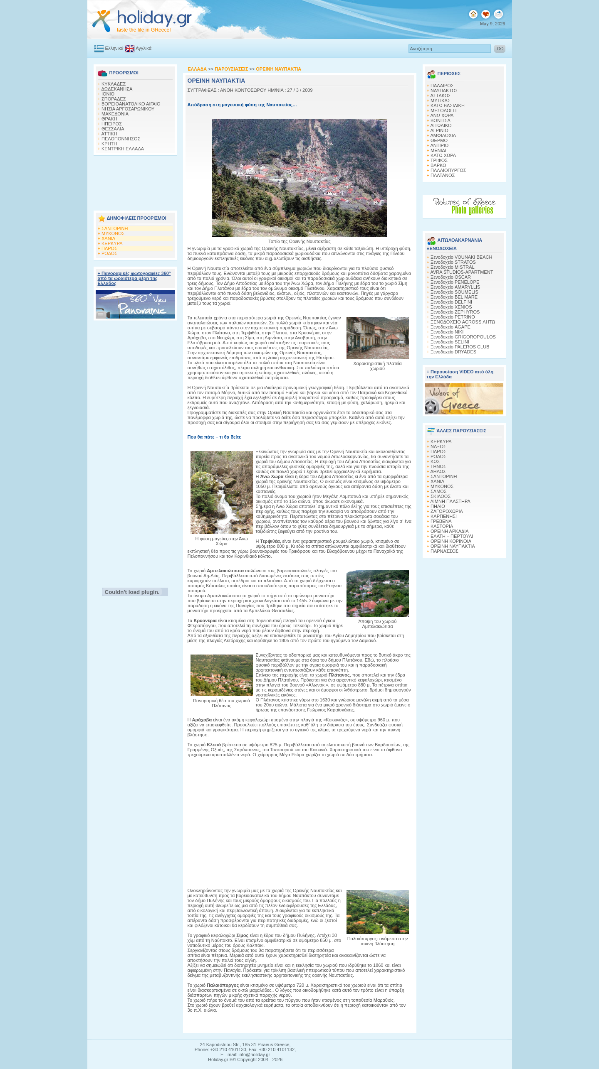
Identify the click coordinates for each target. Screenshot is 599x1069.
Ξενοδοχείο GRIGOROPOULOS (463, 336)
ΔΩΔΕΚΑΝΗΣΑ (116, 88)
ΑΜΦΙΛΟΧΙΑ (443, 135)
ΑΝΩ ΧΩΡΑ (441, 115)
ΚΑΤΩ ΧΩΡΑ (443, 155)
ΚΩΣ (435, 461)
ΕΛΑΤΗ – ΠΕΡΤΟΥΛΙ (452, 536)
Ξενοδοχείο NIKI (447, 331)
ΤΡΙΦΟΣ (439, 160)
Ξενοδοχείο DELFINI (451, 301)
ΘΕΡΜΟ (439, 140)
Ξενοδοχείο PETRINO (453, 316)
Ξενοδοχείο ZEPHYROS (455, 311)
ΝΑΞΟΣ (438, 446)
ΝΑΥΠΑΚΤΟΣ (444, 90)
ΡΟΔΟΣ (109, 253)
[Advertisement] (135, 180)
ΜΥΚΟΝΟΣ (112, 233)
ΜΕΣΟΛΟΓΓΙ (444, 110)
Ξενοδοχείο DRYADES (453, 351)
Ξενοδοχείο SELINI (450, 341)
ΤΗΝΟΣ (438, 466)
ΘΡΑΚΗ (109, 118)
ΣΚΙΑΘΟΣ (440, 496)
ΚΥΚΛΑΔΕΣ (113, 83)
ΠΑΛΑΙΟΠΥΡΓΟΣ (448, 170)
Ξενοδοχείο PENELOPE (455, 282)
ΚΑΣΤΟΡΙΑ (442, 526)
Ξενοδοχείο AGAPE (450, 326)
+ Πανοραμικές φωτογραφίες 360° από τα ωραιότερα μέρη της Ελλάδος (134, 278)
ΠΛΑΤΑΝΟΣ (443, 175)
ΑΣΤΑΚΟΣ (440, 95)
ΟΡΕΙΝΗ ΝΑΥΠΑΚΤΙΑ (453, 546)
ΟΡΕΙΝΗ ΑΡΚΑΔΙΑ (450, 531)
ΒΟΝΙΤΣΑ (440, 120)
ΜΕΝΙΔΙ (438, 150)
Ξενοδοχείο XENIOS (451, 306)
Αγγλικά (138, 48)
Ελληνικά (109, 48)
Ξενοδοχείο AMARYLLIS (455, 286)
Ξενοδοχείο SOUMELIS (454, 291)
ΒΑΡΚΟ (438, 165)
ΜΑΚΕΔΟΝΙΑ (115, 113)
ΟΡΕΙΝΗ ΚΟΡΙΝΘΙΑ (451, 541)
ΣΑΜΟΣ (439, 491)
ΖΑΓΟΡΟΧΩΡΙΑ (447, 511)
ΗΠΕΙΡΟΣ (111, 123)
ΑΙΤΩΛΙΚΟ (440, 125)
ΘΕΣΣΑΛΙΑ (112, 128)
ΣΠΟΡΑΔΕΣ (113, 98)
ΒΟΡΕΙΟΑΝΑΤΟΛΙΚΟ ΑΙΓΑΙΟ (130, 103)
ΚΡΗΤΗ (109, 143)
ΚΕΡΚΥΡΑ (112, 243)
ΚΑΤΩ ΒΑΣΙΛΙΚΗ (448, 105)
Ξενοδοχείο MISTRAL (453, 267)
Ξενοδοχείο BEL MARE (454, 296)
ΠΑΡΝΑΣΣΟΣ (444, 551)
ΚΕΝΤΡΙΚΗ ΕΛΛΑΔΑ (122, 148)
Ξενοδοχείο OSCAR (451, 277)
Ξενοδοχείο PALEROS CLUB (460, 346)
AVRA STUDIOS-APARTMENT (461, 272)
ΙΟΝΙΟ (107, 93)
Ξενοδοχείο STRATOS (453, 262)
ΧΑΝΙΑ (108, 238)
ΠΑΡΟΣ (109, 248)
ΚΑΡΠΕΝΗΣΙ (444, 516)
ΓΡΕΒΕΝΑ (441, 521)
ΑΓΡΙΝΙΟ (439, 130)
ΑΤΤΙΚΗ (109, 133)
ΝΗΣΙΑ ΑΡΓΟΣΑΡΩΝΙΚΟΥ (127, 108)
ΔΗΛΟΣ (438, 471)
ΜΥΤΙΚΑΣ (440, 100)
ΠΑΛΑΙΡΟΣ (442, 85)
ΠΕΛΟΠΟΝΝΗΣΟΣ (120, 138)
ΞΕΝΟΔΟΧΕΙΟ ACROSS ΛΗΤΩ (463, 321)
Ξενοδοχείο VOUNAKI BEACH (461, 257)
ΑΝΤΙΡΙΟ (439, 145)
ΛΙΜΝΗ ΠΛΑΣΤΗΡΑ (450, 501)
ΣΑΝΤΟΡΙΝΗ (114, 228)
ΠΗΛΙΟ (438, 506)
